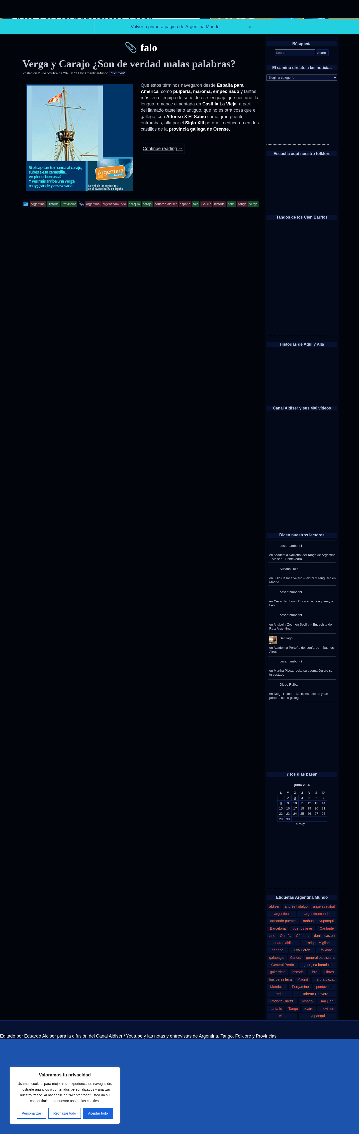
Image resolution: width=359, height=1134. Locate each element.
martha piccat (324, 1075)
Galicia (295, 1053)
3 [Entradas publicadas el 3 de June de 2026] (295, 893)
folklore (326, 1045)
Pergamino (300, 1082)
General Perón (282, 1060)
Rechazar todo (64, 1113)
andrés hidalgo (296, 1002)
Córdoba (302, 1031)
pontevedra (325, 1082)
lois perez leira (280, 1075)
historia (298, 1067)
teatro (308, 1104)
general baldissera (320, 1053)
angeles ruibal (324, 1002)
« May (300, 919)
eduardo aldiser (283, 1038)
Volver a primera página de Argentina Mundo (175, 121)
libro (314, 1067)
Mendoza (277, 1082)
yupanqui (318, 1111)
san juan (327, 1096)
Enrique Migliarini (319, 1038)
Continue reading (163, 243)
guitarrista (277, 1067)
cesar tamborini (291, 641)
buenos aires (303, 1024)
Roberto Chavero (315, 1089)
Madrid (302, 1075)
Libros (329, 1067)
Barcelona (278, 1024)
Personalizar (31, 1113)
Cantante (327, 1024)
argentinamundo (317, 1009)
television (327, 1104)
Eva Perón (302, 1045)
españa (277, 1045)
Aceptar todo (98, 1113)
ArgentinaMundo (96, 168)
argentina (281, 1009)
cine (272, 1031)
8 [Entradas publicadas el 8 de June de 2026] (281, 898)
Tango (293, 1104)
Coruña (285, 1031)
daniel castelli (324, 1031)
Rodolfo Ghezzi (282, 1096)
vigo (282, 1111)
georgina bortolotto (318, 1060)
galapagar (277, 1053)
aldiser (274, 1002)
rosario (307, 1096)
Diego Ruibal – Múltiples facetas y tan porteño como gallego (298, 791)
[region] (65, 1095)
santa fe (276, 1104)
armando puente (283, 1016)
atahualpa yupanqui (318, 1016)
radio (279, 1089)
